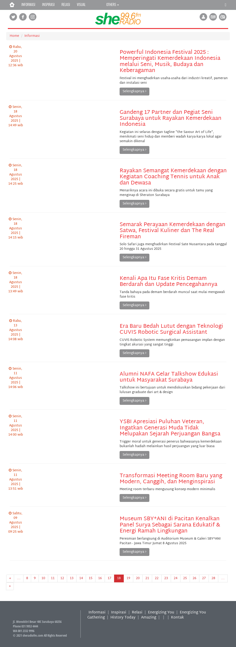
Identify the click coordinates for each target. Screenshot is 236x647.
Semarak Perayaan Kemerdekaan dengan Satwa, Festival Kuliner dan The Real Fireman (172, 231)
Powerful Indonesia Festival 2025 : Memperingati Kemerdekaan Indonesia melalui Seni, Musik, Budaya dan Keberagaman (170, 61)
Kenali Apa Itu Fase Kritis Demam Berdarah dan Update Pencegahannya (168, 281)
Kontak (177, 617)
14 (81, 578)
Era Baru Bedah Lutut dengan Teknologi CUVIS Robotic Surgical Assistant (171, 329)
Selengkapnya (134, 91)
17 (109, 578)
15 (90, 578)
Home (14, 36)
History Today (123, 617)
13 (72, 578)
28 (213, 578)
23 (166, 578)
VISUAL (81, 4)
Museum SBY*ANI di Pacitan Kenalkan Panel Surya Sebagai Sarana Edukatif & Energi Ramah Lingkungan (170, 525)
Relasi (137, 612)
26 (194, 578)
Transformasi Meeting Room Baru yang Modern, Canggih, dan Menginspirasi (171, 479)
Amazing (148, 617)
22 (157, 578)
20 (138, 578)
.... (19, 578)
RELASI (66, 4)
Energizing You (161, 612)
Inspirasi (118, 612)
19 (128, 578)
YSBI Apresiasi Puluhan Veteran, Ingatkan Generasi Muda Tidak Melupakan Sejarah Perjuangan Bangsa (170, 428)
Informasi (32, 36)
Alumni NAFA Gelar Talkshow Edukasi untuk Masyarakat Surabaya (169, 377)
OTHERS (112, 4)
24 (175, 578)
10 (43, 578)
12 (62, 578)
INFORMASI (28, 4)
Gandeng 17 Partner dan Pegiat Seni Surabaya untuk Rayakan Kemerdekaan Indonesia (170, 118)
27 (204, 578)
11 (53, 578)
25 (185, 578)
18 (119, 578)
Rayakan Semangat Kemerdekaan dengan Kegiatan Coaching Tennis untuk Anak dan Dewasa (173, 177)
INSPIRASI (48, 4)
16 (100, 578)
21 (147, 578)
